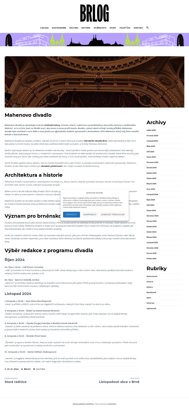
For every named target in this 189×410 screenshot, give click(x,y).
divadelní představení (52, 166)
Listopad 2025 (152, 141)
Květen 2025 (151, 173)
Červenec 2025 (152, 162)
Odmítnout (90, 214)
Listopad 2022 (152, 242)
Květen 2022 (151, 259)
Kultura (74, 28)
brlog (27, 369)
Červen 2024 (152, 221)
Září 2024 (150, 205)
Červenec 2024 (152, 216)
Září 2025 (150, 152)
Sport (113, 28)
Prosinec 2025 (152, 136)
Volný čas (124, 28)
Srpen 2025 (151, 157)
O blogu (44, 28)
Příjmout (71, 214)
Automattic (112, 404)
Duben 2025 (151, 178)
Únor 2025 (151, 189)
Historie (85, 28)
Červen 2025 (152, 168)
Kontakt (138, 28)
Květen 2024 (151, 227)
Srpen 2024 (151, 210)
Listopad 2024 (152, 194)
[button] (147, 28)
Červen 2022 (151, 253)
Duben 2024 (151, 232)
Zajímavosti (100, 28)
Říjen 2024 (151, 200)
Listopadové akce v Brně (105, 380)
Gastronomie (59, 28)
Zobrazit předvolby (113, 214)
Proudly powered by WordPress (83, 404)
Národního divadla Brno (95, 141)
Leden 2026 (151, 130)
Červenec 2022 (152, 248)
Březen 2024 (151, 237)
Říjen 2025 (151, 146)
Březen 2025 (151, 184)
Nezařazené (151, 292)
